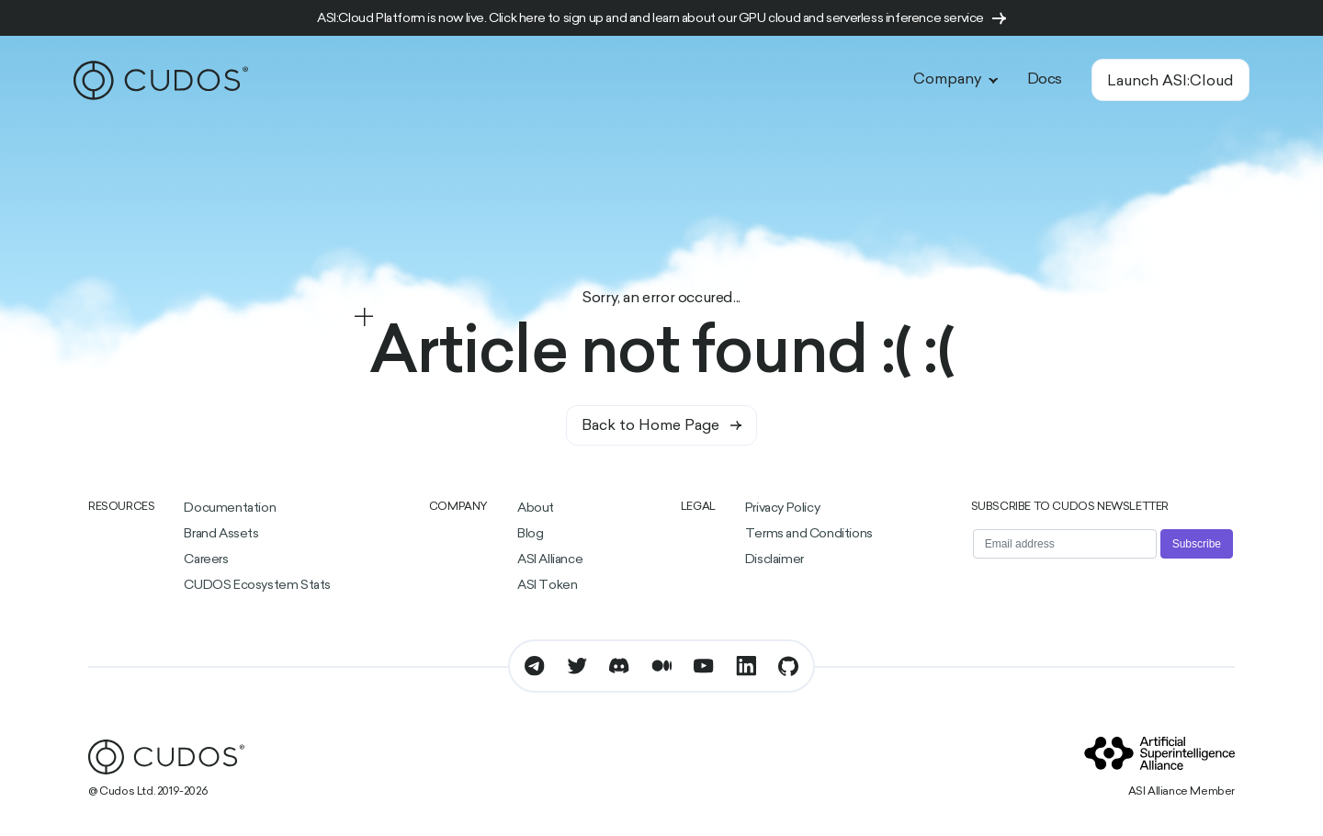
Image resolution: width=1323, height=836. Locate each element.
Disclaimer (774, 560)
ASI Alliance (549, 560)
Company (955, 80)
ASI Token (547, 586)
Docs (1044, 80)
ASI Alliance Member (1181, 791)
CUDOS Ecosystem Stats (257, 586)
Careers (206, 560)
